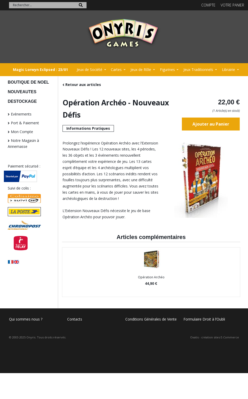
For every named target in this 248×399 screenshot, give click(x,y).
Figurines (167, 69)
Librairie (228, 69)
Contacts (74, 319)
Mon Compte (22, 131)
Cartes (116, 69)
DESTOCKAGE (22, 101)
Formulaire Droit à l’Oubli (204, 319)
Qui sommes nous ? (25, 319)
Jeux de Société (89, 69)
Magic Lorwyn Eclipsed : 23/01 (40, 69)
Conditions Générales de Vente (151, 319)
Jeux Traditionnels (198, 69)
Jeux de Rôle (140, 69)
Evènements (21, 114)
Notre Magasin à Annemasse (23, 143)
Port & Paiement (25, 122)
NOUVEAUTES (22, 92)
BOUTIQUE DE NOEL (28, 82)
